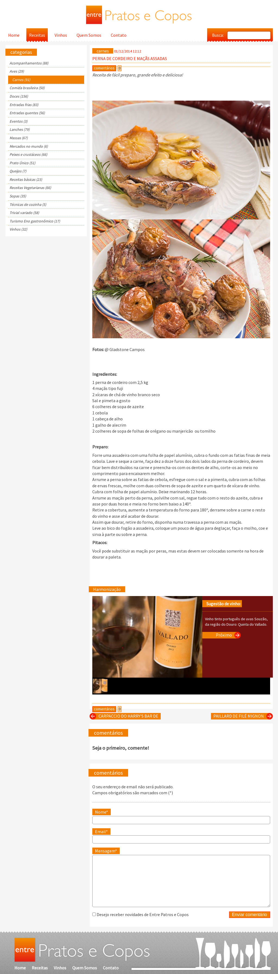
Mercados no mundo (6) (29, 146)
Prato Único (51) (22, 162)
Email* (101, 831)
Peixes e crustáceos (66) (28, 154)
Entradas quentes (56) (27, 112)
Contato (119, 35)
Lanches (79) (20, 129)
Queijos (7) (18, 171)
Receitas (37, 35)
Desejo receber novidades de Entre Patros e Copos (143, 914)
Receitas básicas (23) (26, 179)
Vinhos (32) (18, 229)
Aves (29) (17, 71)
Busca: (218, 35)
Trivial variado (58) (24, 212)
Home (14, 35)
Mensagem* (106, 851)
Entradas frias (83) (24, 104)
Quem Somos (89, 35)
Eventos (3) (18, 121)
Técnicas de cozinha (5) (28, 204)
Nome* (101, 812)
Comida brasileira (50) (27, 87)
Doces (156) (19, 96)
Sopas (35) (18, 196)
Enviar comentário (249, 914)
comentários (104, 68)
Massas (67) (19, 137)
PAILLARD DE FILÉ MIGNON (241, 716)
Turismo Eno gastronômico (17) (35, 221)
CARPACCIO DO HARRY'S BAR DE (125, 716)
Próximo (227, 635)
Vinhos (61, 35)
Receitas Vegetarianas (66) (30, 187)
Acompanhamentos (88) (29, 63)
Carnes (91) (21, 79)
